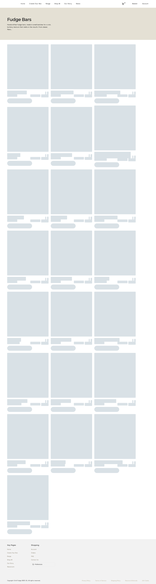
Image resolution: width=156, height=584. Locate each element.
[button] (123, 4)
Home (23, 4)
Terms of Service (100, 581)
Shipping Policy (115, 581)
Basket (134, 4)
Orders (33, 553)
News (78, 4)
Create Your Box (35, 4)
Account (145, 4)
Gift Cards (145, 581)
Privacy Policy (86, 581)
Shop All (57, 4)
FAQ (32, 556)
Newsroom (10, 567)
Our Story (68, 4)
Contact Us (34, 560)
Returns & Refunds (131, 581)
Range (48, 4)
